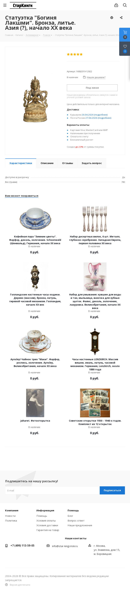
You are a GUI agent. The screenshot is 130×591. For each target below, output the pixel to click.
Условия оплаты (46, 520)
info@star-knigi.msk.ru (65, 546)
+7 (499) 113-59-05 (22, 545)
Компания (11, 510)
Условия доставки (47, 525)
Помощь (41, 515)
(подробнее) (101, 114)
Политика (11, 520)
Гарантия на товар (47, 530)
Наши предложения (80, 525)
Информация (45, 510)
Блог (70, 515)
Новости (10, 515)
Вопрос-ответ (76, 520)
